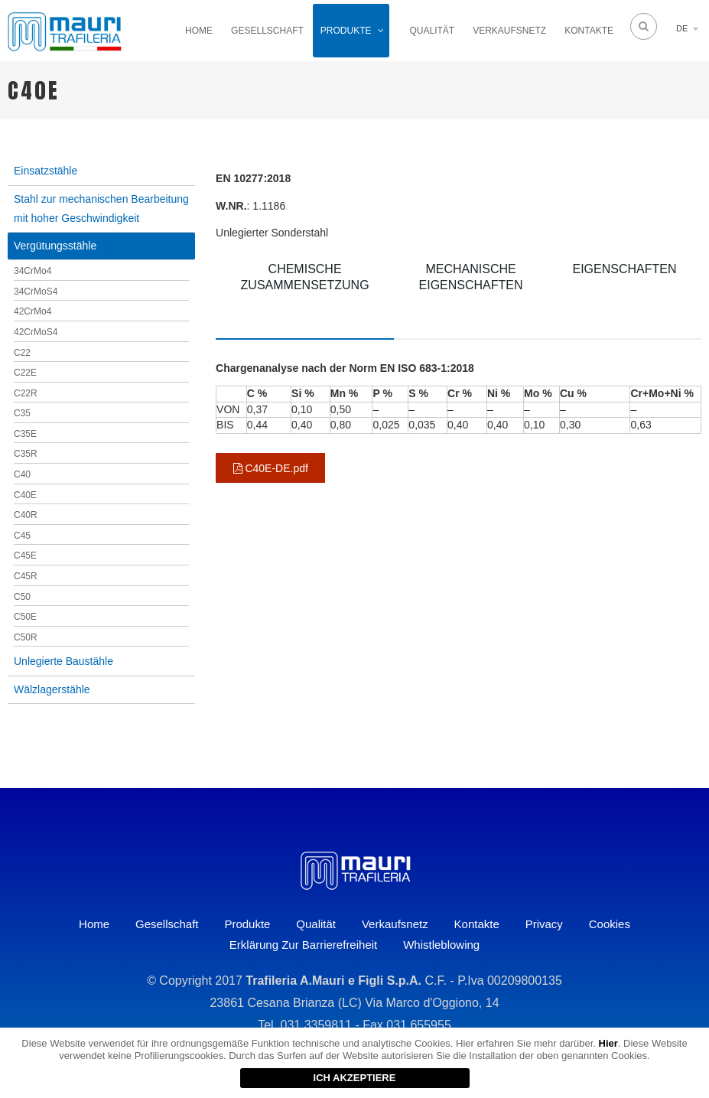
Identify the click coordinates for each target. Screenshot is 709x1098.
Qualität (432, 30)
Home (199, 30)
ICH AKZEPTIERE (355, 1077)
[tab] (305, 295)
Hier (608, 1043)
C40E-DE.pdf (270, 468)
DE (682, 28)
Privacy (544, 923)
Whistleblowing (441, 944)
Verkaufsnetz (509, 30)
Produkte (346, 30)
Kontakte (588, 30)
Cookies (609, 923)
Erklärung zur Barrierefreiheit (303, 944)
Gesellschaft (267, 30)
